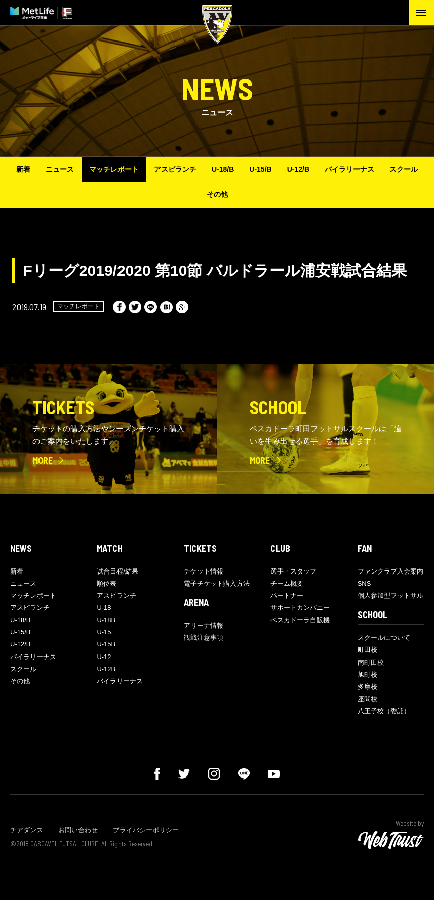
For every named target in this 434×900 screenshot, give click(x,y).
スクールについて (384, 637)
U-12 (104, 657)
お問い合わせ (78, 830)
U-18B (106, 620)
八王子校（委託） (384, 711)
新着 (23, 169)
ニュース (60, 169)
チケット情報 (203, 571)
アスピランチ (175, 169)
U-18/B (223, 169)
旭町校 (367, 674)
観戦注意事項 (203, 637)
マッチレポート (114, 169)
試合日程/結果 (117, 571)
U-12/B (298, 169)
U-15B (106, 644)
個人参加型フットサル (390, 595)
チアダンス (26, 830)
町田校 (367, 649)
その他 (217, 194)
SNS (364, 583)
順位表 (106, 583)
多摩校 (367, 686)
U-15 (104, 632)
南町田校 (371, 662)
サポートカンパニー (300, 607)
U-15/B (260, 169)
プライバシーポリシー (146, 830)
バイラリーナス (349, 169)
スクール (403, 169)
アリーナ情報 (203, 625)
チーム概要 (286, 583)
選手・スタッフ (293, 571)
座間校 (367, 699)
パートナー (286, 595)
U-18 (104, 607)
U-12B (106, 669)
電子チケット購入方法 (217, 583)
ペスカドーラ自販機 (300, 620)
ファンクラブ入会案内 (390, 571)
